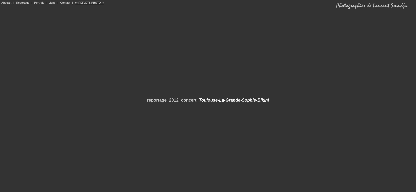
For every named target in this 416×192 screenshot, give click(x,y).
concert (188, 100)
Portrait (39, 2)
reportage (157, 100)
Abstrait (6, 2)
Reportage (22, 2)
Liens (51, 2)
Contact (65, 2)
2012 (174, 100)
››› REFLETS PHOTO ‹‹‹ (89, 2)
